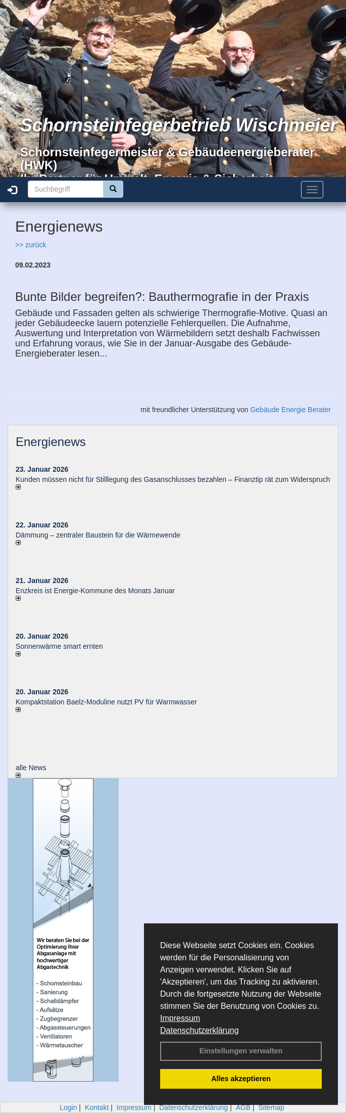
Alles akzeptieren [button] (241, 1079)
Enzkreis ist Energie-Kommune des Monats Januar (95, 591)
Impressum (180, 1018)
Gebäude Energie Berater (290, 410)
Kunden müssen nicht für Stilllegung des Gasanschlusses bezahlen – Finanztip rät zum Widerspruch (173, 479)
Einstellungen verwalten (241, 1051)
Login (68, 1107)
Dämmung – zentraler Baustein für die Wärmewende (98, 535)
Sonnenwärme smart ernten (59, 646)
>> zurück (30, 245)
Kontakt (97, 1107)
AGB (243, 1107)
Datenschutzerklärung (199, 1030)
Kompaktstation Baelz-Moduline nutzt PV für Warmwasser (106, 702)
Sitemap (271, 1107)
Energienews (51, 442)
